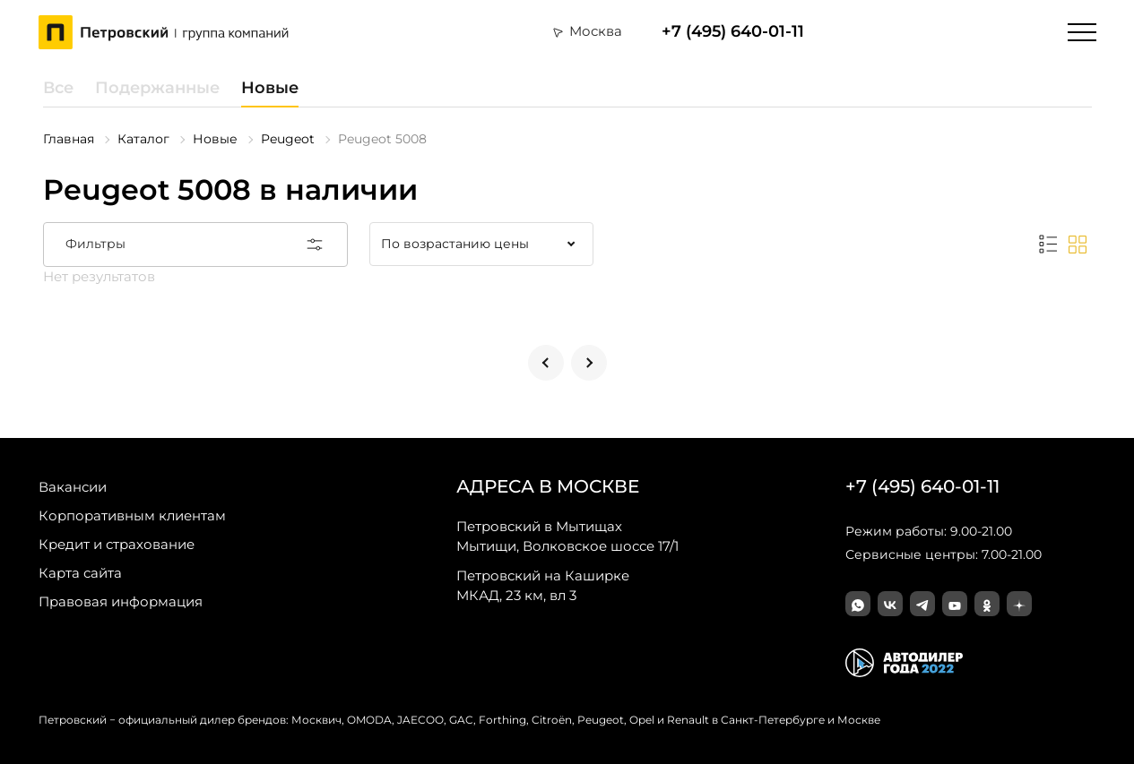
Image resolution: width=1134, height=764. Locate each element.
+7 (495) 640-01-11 (733, 31)
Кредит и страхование (117, 544)
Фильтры (195, 244)
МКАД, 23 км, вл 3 (542, 585)
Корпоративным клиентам (132, 515)
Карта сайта (80, 572)
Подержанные (157, 88)
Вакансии (73, 486)
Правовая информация (121, 601)
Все (58, 88)
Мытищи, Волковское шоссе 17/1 (567, 535)
